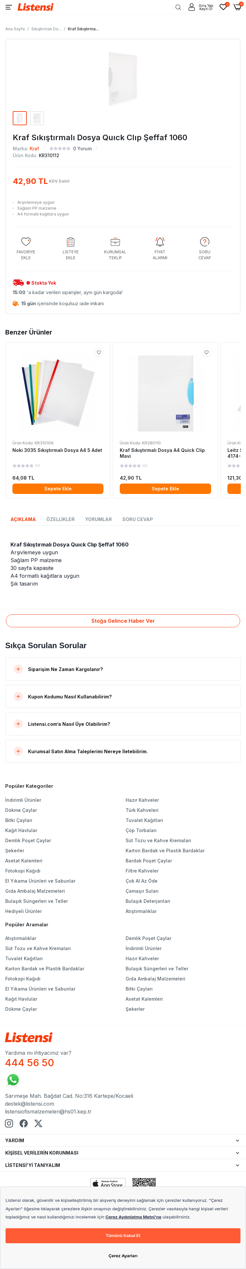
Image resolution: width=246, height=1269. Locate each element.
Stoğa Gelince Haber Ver (123, 621)
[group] (26, 249)
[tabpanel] (123, 564)
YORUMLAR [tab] (98, 519)
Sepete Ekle (58, 488)
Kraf (34, 148)
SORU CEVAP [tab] (137, 519)
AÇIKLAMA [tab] (23, 519)
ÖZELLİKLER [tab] (60, 519)
